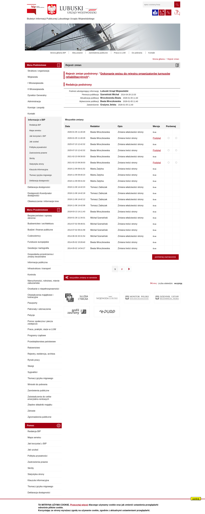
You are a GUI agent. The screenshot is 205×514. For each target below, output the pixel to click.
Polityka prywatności (38, 147)
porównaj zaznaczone (165, 257)
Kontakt (151, 53)
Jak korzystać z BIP (37, 136)
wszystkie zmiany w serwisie (83, 277)
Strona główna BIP (58, 53)
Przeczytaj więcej (79, 505)
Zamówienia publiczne (98, 53)
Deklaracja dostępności (39, 181)
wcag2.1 (162, 13)
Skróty (32, 158)
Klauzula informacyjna (38, 169)
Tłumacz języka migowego (40, 175)
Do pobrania (137, 53)
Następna (129, 269)
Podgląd (157, 138)
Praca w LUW (120, 53)
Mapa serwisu (35, 130)
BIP (177, 13)
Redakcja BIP (35, 125)
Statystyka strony (36, 164)
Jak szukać (34, 142)
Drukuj (154, 283)
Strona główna (159, 59)
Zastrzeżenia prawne (38, 153)
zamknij (195, 499)
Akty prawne (77, 53)
